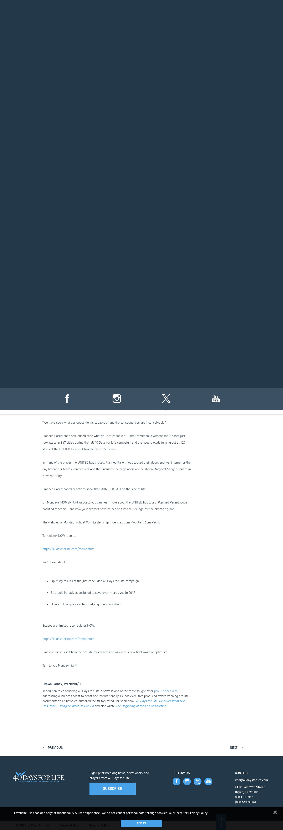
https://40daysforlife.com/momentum (68, 549)
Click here (176, 813)
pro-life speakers (165, 691)
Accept (141, 823)
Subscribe (112, 788)
